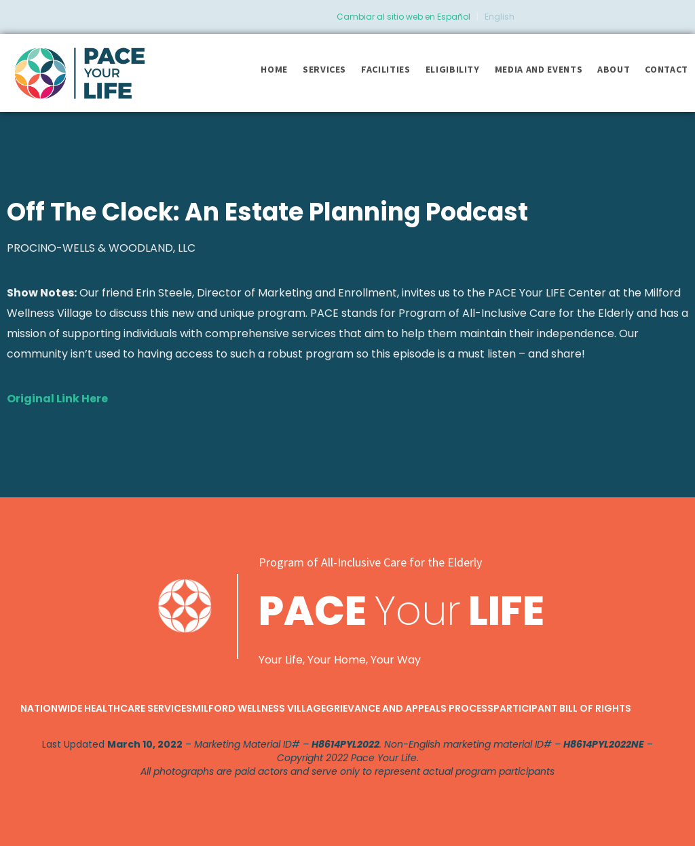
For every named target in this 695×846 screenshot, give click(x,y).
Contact (666, 69)
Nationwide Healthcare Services (106, 708)
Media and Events (538, 69)
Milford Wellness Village (259, 708)
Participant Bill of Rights (562, 708)
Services (324, 69)
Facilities (386, 69)
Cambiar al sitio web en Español (403, 16)
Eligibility (453, 69)
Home (274, 69)
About (613, 69)
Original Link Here (57, 398)
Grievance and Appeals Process (409, 708)
